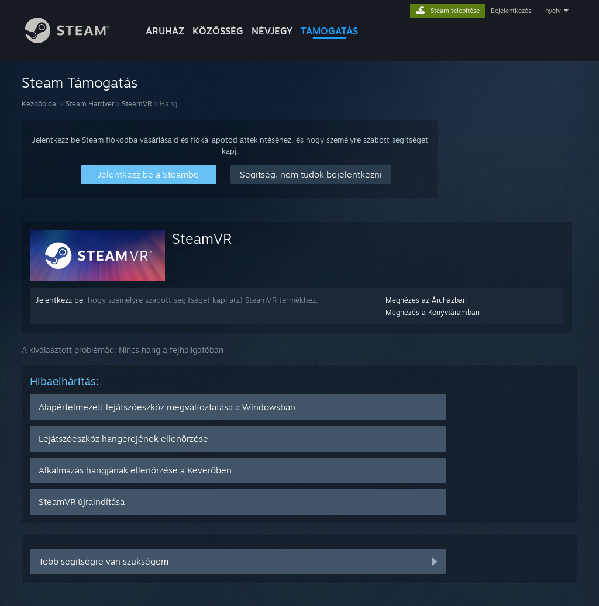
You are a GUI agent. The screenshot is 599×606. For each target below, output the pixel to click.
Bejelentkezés (511, 10)
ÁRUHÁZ (165, 31)
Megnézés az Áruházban (426, 300)
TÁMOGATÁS (329, 31)
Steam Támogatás (79, 82)
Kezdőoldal (40, 103)
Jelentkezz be (59, 299)
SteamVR (137, 103)
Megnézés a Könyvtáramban (432, 312)
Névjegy (272, 31)
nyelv (553, 10)
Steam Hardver (90, 103)
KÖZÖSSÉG (217, 31)
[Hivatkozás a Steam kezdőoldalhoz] (76, 40)
